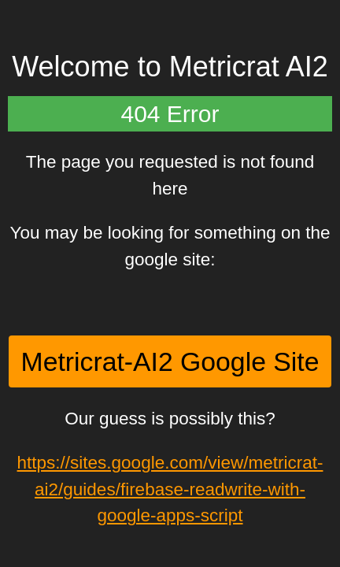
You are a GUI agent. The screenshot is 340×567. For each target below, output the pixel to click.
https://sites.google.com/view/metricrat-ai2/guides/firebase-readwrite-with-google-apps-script (170, 489)
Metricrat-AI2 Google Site (170, 361)
